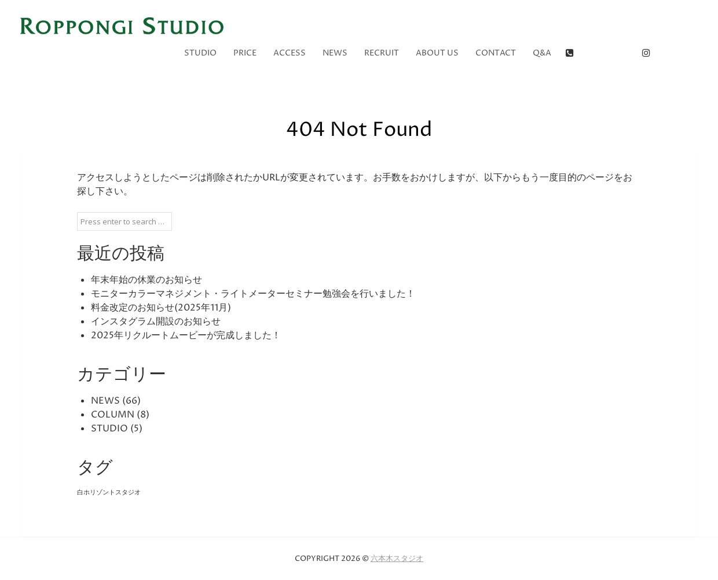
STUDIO (200, 52)
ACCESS (289, 52)
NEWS (335, 52)
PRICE (245, 52)
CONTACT (495, 52)
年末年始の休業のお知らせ (146, 280)
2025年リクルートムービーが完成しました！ (186, 335)
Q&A (542, 52)
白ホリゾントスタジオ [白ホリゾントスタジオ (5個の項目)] (109, 493)
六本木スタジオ (397, 558)
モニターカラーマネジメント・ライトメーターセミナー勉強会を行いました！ (253, 293)
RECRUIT (381, 52)
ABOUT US (437, 52)
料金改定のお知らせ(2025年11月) (161, 307)
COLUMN (112, 414)
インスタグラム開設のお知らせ (156, 321)
